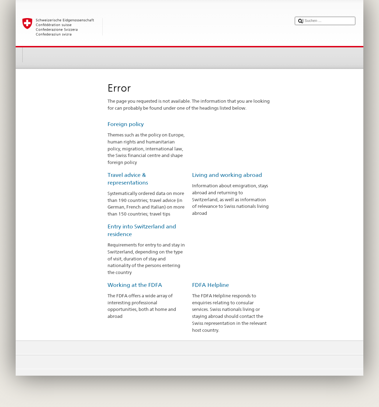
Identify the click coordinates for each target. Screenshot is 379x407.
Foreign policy (126, 124)
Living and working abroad (227, 175)
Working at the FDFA (135, 285)
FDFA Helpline (210, 285)
